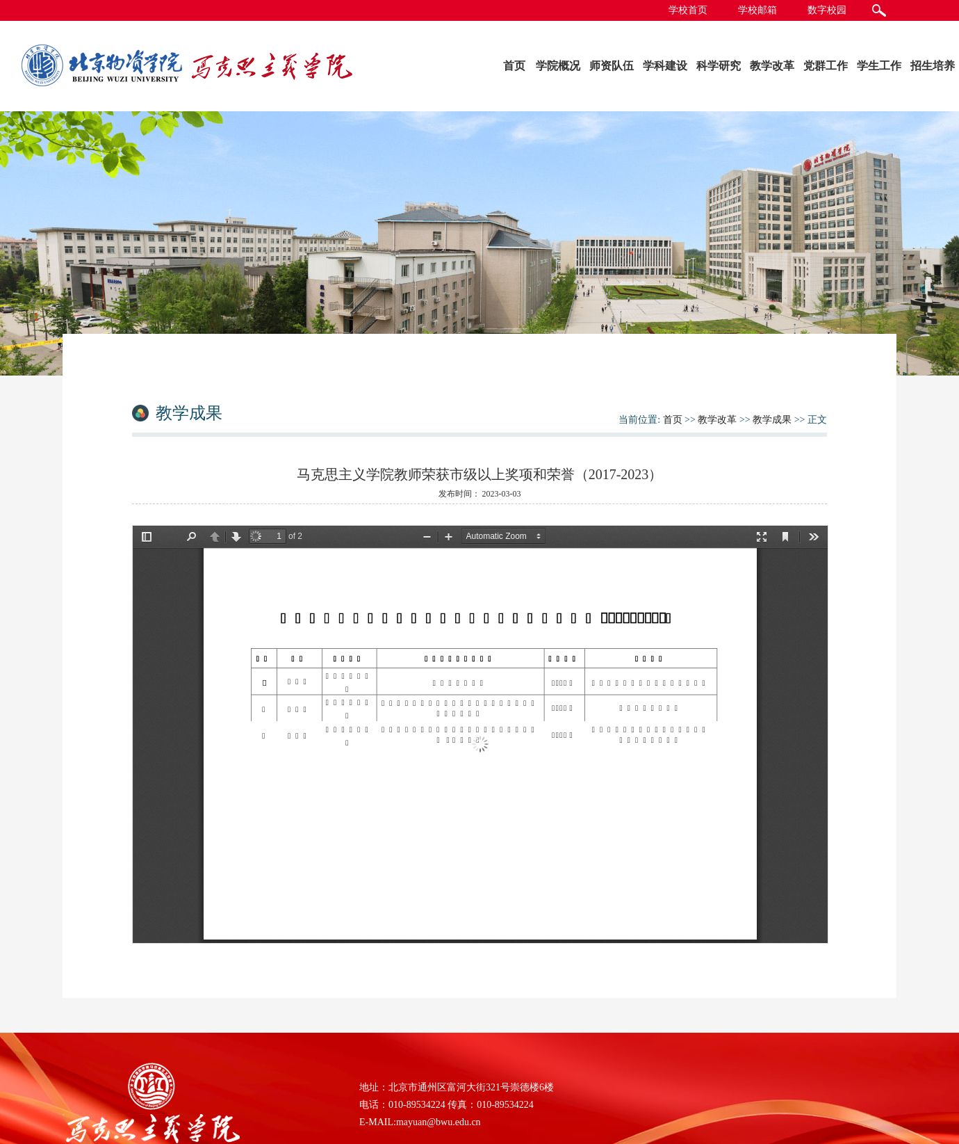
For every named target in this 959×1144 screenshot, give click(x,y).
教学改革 (772, 66)
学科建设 (665, 66)
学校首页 (688, 10)
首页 (514, 66)
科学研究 (718, 66)
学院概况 (558, 66)
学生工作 (879, 66)
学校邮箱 (757, 10)
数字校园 (827, 10)
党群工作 (825, 66)
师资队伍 (611, 66)
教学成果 (772, 419)
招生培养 (932, 66)
